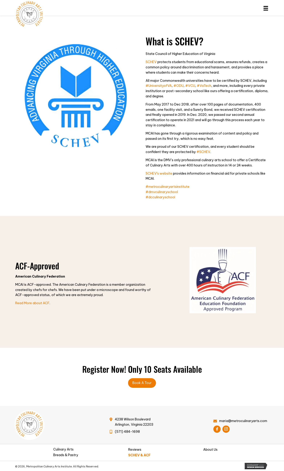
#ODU (178, 86)
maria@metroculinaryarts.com (243, 421)
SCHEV (151, 62)
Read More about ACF (32, 303)
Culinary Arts (63, 449)
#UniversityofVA (159, 86)
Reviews (134, 449)
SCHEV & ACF (139, 455)
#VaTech (204, 86)
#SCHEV (203, 152)
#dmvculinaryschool (162, 192)
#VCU (190, 86)
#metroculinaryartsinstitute (167, 187)
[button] (217, 429)
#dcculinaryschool (160, 197)
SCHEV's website (159, 173)
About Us (210, 449)
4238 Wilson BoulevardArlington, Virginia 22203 (134, 422)
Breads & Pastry (65, 455)
